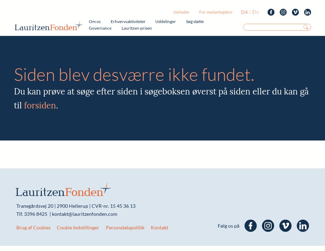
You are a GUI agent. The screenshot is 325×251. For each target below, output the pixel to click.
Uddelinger (165, 21)
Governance (100, 28)
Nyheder (181, 12)
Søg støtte (195, 21)
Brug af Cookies (33, 227)
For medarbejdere (215, 12)
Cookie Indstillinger (78, 227)
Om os (95, 21)
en (255, 12)
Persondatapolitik (125, 227)
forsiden (40, 105)
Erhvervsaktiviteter (128, 21)
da (244, 12)
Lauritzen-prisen (137, 28)
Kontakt (159, 227)
